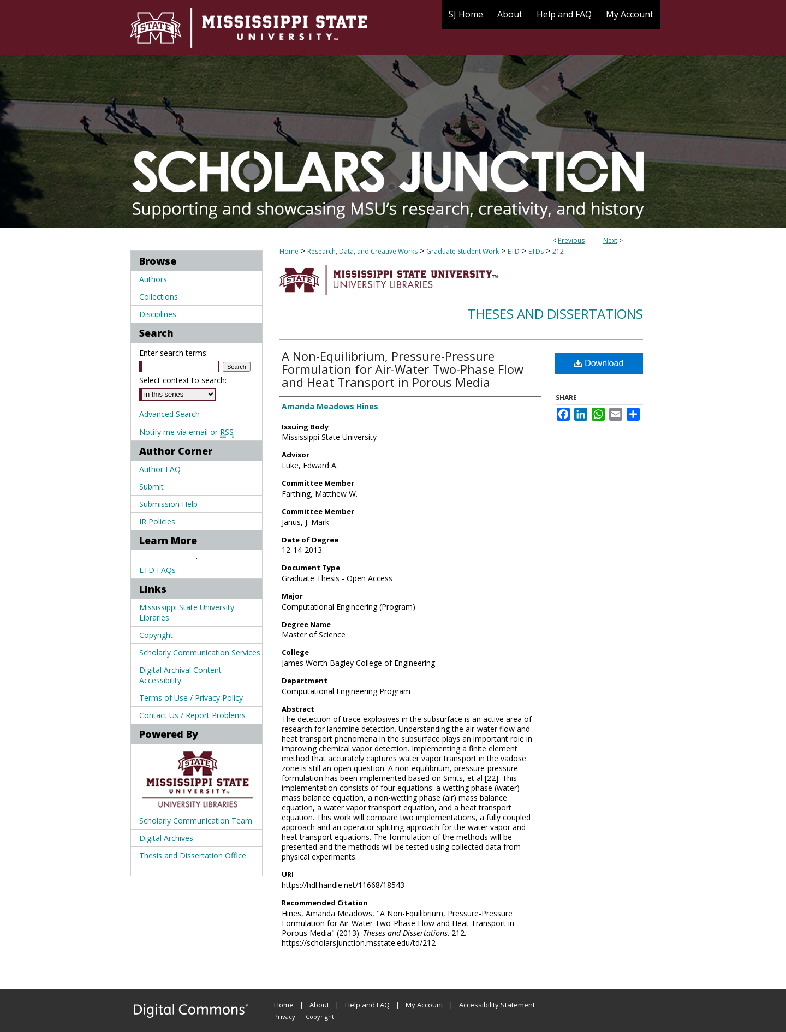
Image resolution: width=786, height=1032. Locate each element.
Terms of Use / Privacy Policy (191, 698)
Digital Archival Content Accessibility (180, 675)
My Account (424, 1005)
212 (558, 251)
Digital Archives (166, 838)
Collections (158, 296)
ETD (514, 251)
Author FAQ (160, 469)
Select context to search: (183, 380)
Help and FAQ (367, 1005)
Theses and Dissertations (555, 314)
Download (599, 363)
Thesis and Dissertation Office (192, 855)
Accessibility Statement (497, 1005)
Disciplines (157, 314)
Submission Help (168, 504)
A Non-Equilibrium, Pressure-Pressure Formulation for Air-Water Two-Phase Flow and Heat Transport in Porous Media (402, 369)
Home (289, 251)
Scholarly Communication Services (199, 652)
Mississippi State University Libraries (186, 612)
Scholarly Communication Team (195, 820)
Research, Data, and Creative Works (362, 251)
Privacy (284, 1016)
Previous (571, 240)
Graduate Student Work (462, 251)
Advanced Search (169, 414)
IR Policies (157, 521)
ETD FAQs (157, 570)
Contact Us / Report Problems (192, 715)
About (319, 1005)
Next (610, 240)
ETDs (536, 251)
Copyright (156, 635)
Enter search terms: (173, 353)
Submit (151, 486)
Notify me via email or (186, 432)
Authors (153, 279)
